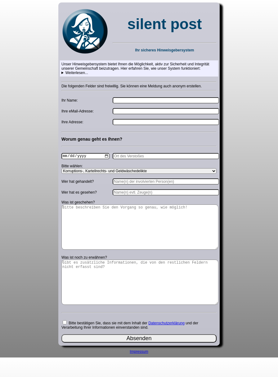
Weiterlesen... (76, 73)
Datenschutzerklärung (166, 342)
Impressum (139, 371)
